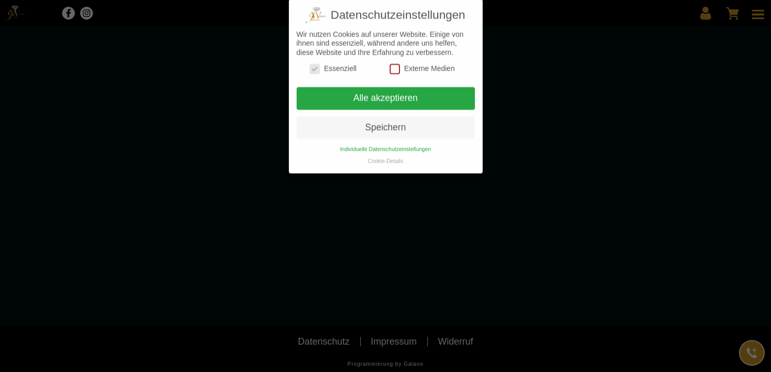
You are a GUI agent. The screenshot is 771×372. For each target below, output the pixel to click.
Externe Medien (422, 65)
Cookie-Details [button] (385, 157)
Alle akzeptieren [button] (385, 94)
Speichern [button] (385, 124)
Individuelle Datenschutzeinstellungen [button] (385, 145)
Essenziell (333, 65)
